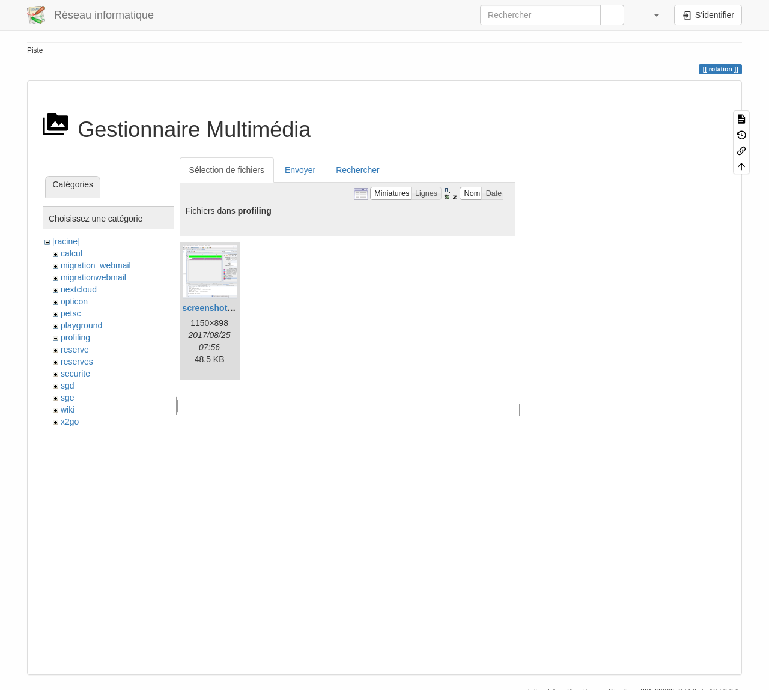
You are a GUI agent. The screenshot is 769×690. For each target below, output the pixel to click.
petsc (71, 313)
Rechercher (357, 170)
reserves (77, 361)
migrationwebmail (93, 277)
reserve (75, 349)
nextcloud (79, 289)
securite (75, 373)
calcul (71, 253)
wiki (67, 409)
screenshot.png (214, 308)
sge (67, 397)
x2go (70, 421)
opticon (74, 301)
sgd (67, 385)
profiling (75, 337)
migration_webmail (96, 265)
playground (81, 325)
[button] (650, 15)
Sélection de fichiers (226, 170)
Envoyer (300, 170)
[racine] (66, 241)
